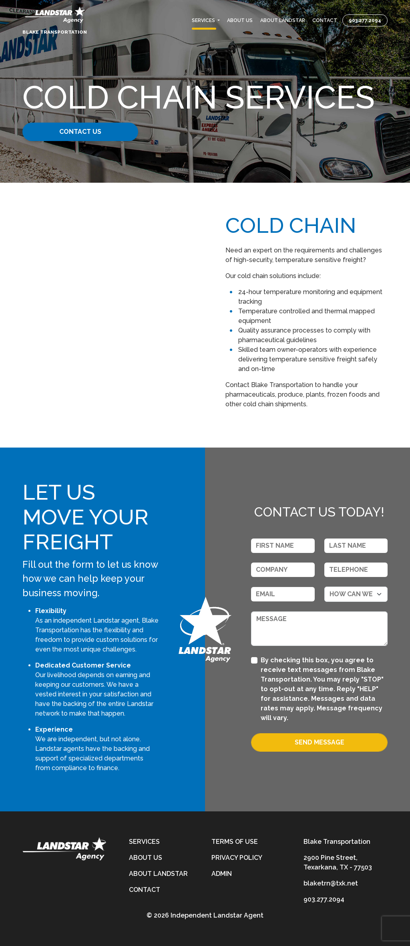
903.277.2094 (365, 20)
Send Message (319, 742)
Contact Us (84, 131)
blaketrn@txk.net (330, 883)
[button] (206, 20)
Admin (221, 873)
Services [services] (144, 841)
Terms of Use (234, 841)
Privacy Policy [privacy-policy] (236, 857)
